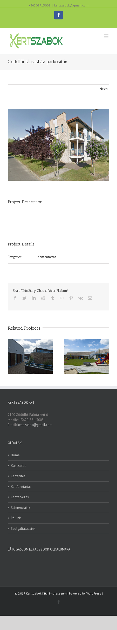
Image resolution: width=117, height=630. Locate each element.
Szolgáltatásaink (23, 528)
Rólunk (16, 518)
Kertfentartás (47, 257)
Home (15, 455)
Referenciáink (20, 507)
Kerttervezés (20, 497)
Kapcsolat (18, 466)
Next (103, 89)
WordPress (93, 593)
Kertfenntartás (21, 486)
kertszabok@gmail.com (71, 5)
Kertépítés (18, 476)
